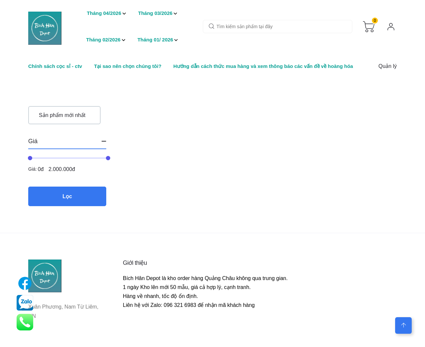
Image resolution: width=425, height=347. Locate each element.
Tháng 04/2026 (104, 13)
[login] (391, 26)
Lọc (67, 196)
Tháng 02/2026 (103, 39)
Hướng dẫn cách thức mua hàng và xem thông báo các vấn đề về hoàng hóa (263, 66)
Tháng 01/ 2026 (155, 39)
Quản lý (388, 66)
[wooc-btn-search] (211, 27)
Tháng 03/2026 (155, 13)
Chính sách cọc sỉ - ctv (55, 66)
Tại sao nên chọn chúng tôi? (127, 66)
